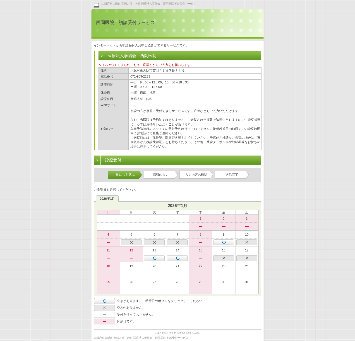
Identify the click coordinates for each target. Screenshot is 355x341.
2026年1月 (107, 198)
